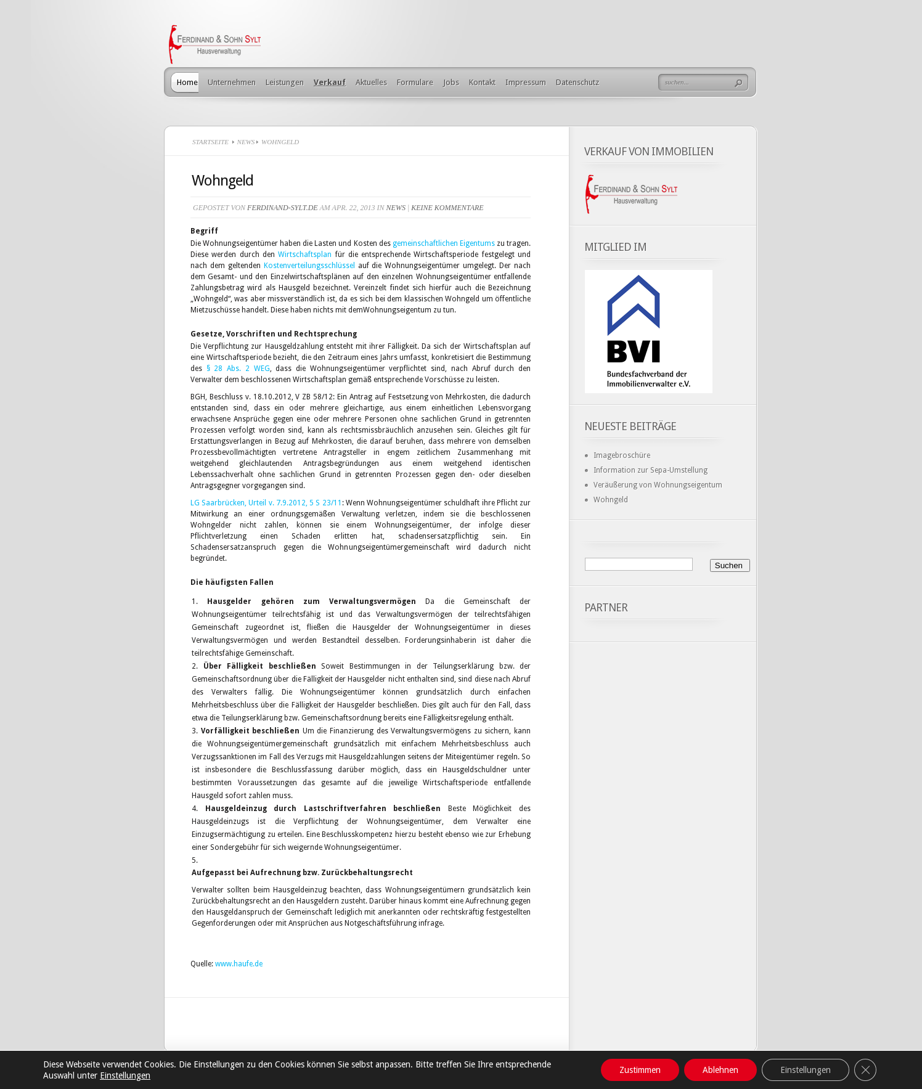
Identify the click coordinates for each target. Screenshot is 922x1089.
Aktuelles (371, 82)
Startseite (210, 141)
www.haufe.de (239, 964)
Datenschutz (577, 82)
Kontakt (482, 82)
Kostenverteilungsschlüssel (309, 265)
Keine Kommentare (447, 207)
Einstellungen (125, 1075)
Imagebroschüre (622, 455)
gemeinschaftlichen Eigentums (444, 243)
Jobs (451, 82)
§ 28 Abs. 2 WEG (238, 368)
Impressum (525, 82)
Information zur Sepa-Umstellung (651, 470)
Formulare (415, 82)
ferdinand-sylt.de (282, 207)
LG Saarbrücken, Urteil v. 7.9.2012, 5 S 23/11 (266, 503)
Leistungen (285, 82)
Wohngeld (611, 500)
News (246, 141)
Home (187, 82)
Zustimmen (640, 1070)
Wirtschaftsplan (305, 254)
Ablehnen (720, 1070)
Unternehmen (232, 82)
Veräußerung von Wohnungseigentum (658, 485)
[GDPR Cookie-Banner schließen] (865, 1070)
